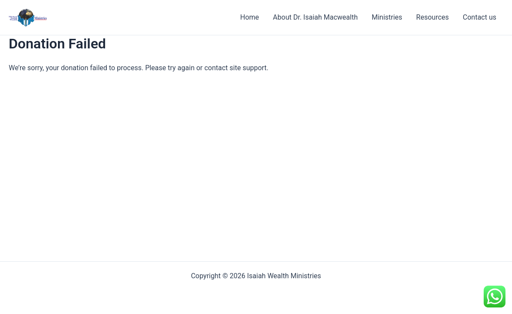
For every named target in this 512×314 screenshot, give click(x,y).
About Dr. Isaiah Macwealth (315, 17)
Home (249, 17)
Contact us (479, 17)
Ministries (387, 17)
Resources (432, 17)
